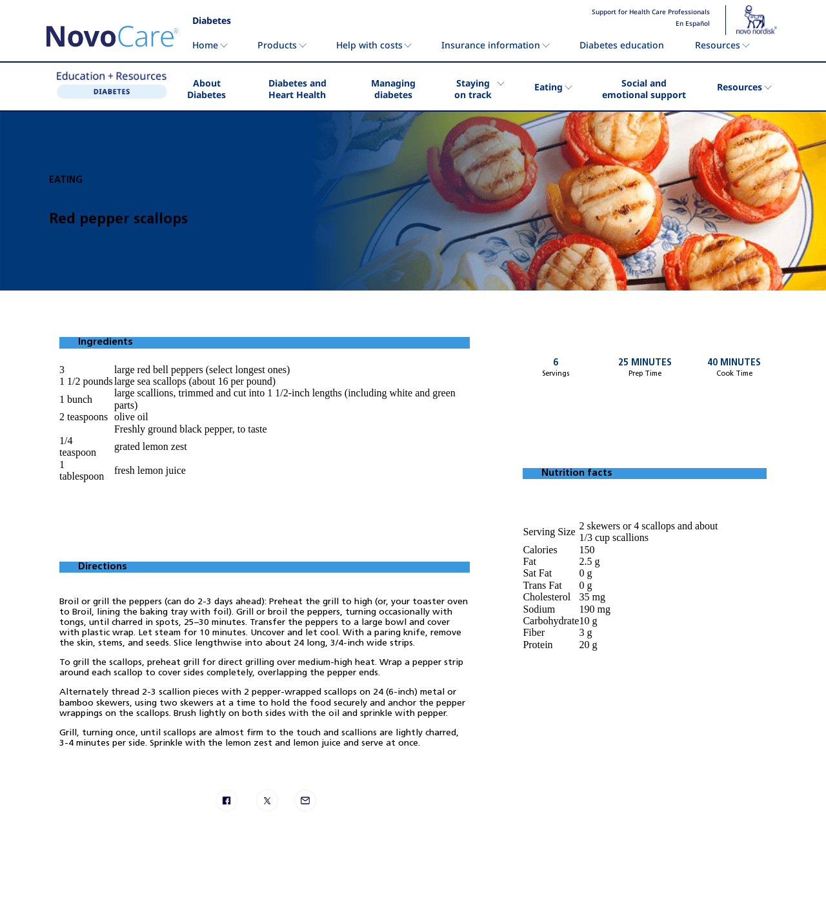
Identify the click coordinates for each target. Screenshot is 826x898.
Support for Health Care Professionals (651, 12)
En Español (693, 23)
